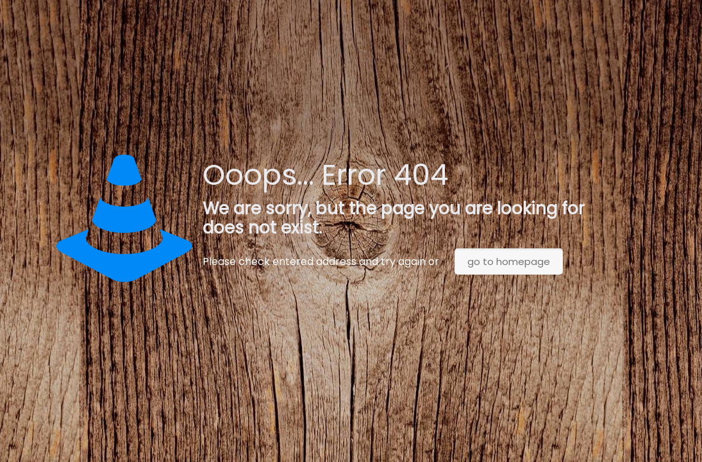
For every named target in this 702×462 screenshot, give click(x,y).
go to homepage (508, 261)
